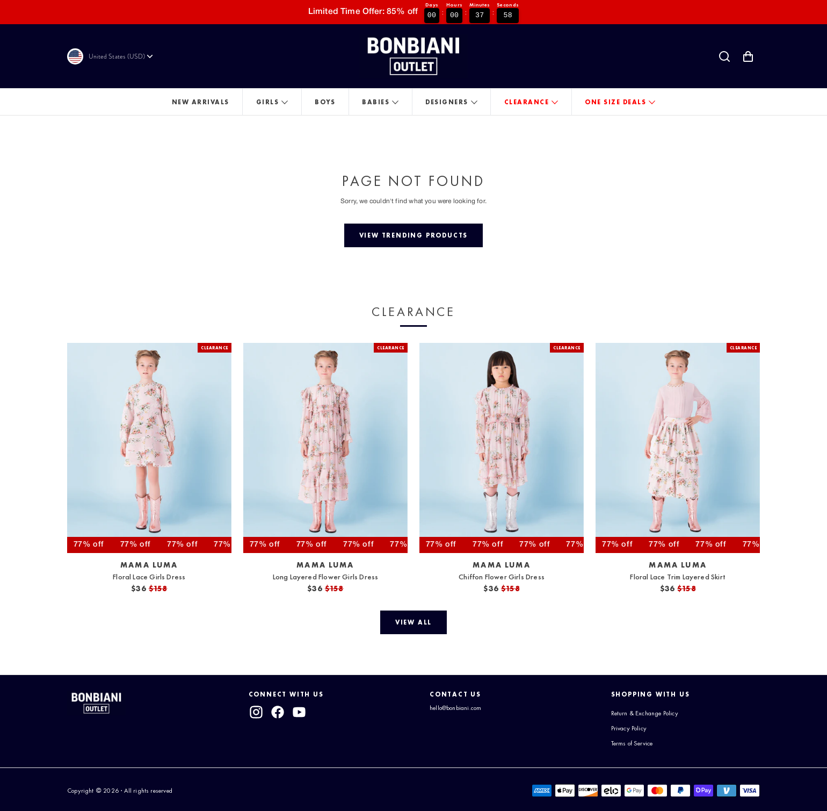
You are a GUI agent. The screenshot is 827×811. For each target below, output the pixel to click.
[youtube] (299, 712)
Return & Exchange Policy (644, 713)
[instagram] (256, 712)
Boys (325, 102)
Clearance (526, 102)
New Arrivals (200, 102)
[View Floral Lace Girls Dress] (149, 448)
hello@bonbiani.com (455, 708)
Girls (267, 102)
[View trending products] (413, 235)
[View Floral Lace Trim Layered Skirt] (678, 448)
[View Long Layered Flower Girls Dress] (325, 448)
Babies (375, 102)
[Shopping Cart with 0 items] (748, 56)
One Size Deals (615, 102)
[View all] (413, 622)
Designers (446, 102)
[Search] (724, 56)
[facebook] (277, 712)
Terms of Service (632, 742)
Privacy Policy (629, 727)
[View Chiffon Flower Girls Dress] (501, 448)
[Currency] (122, 56)
